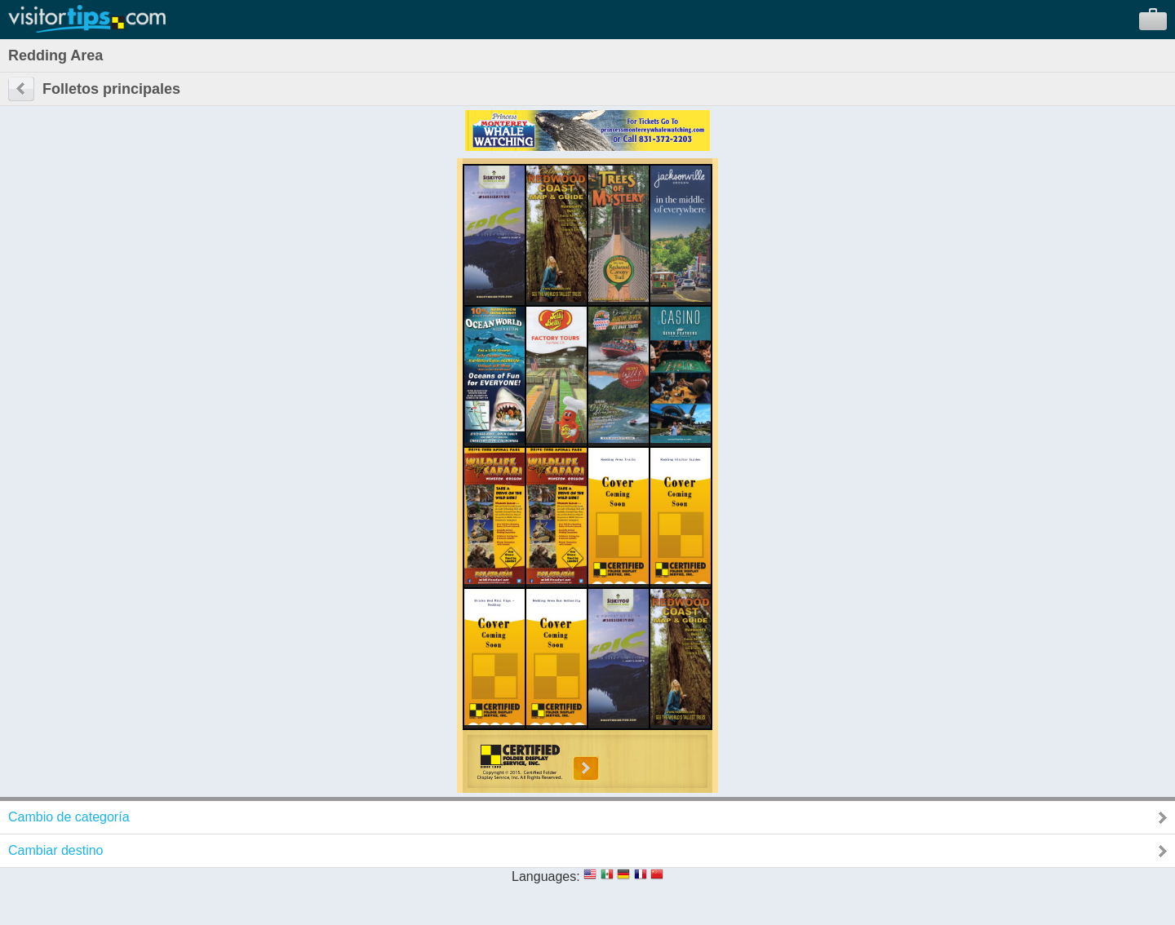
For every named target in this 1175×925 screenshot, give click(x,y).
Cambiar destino (56, 850)
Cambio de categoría (69, 817)
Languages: (546, 876)
